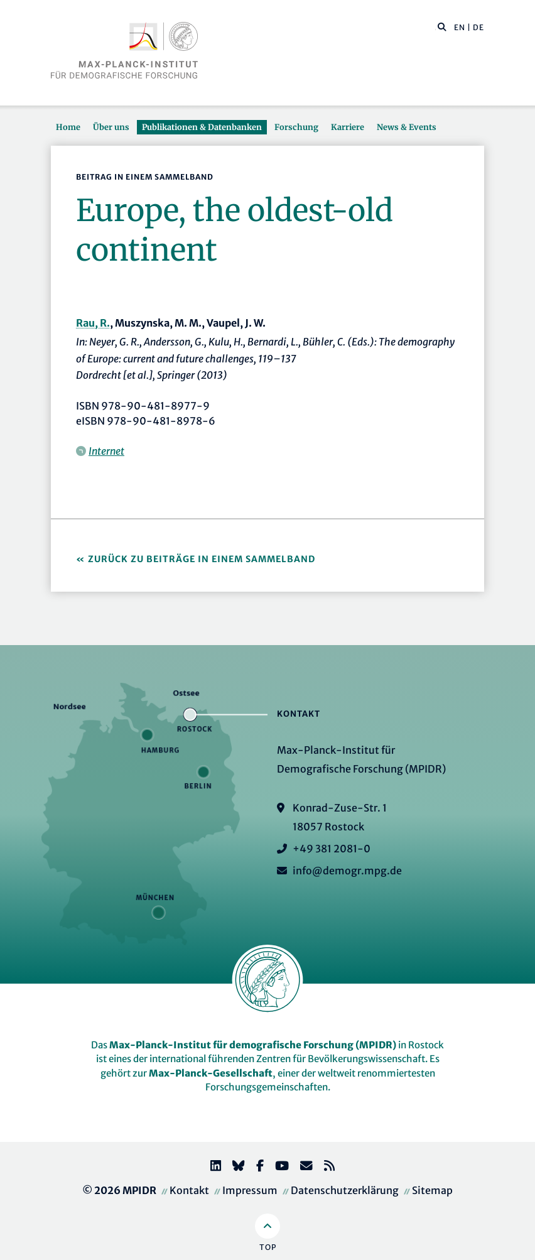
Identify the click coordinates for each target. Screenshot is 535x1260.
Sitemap (432, 1190)
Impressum (250, 1190)
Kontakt (189, 1190)
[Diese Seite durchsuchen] (435, 27)
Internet (106, 451)
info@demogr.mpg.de (347, 870)
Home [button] (68, 127)
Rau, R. (93, 323)
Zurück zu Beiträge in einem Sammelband (201, 559)
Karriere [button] (347, 127)
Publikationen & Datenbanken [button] (202, 127)
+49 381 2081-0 (331, 848)
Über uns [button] (111, 127)
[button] (442, 26)
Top (267, 1247)
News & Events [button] (406, 127)
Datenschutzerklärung (345, 1190)
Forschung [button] (296, 127)
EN (459, 27)
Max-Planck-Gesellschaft (211, 1073)
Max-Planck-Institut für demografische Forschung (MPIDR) (252, 1045)
